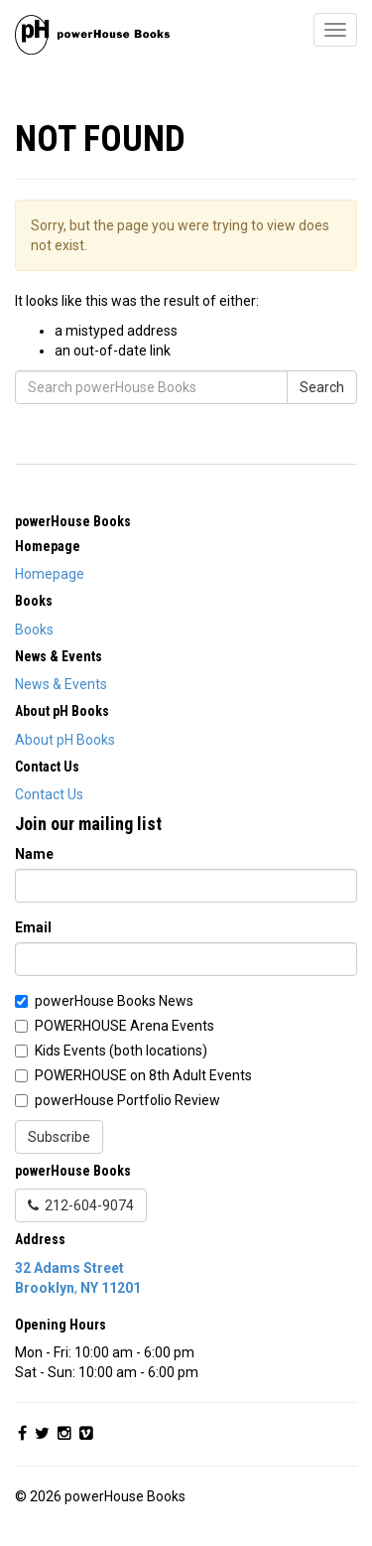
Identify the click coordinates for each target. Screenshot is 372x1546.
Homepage (49, 574)
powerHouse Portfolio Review (127, 1100)
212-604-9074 (81, 1205)
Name (34, 854)
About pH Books (65, 740)
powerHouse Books (73, 521)
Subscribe (59, 1137)
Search (322, 387)
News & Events (61, 684)
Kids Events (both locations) (121, 1050)
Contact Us (49, 794)
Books (34, 629)
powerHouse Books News (114, 1001)
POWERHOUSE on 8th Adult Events (143, 1075)
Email (33, 927)
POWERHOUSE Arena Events (124, 1026)
